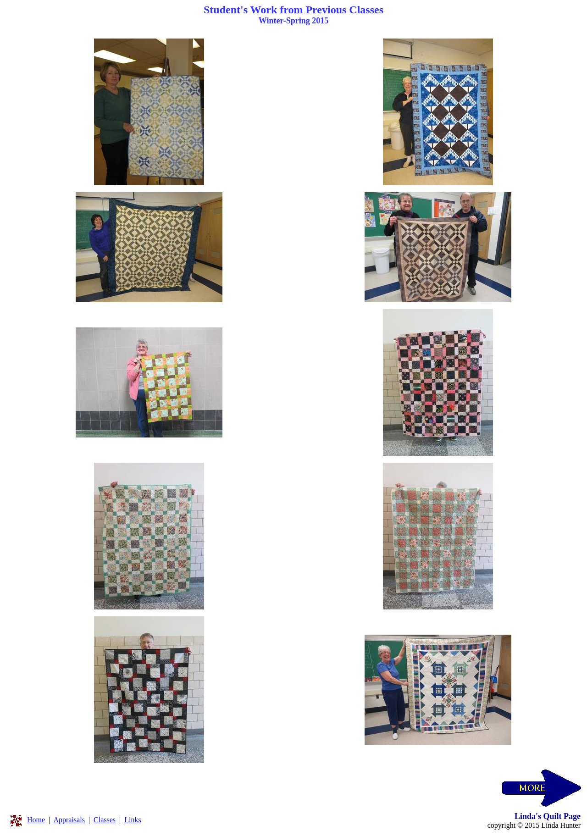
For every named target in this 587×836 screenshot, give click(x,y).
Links (132, 820)
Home (36, 820)
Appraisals (68, 820)
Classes (105, 820)
